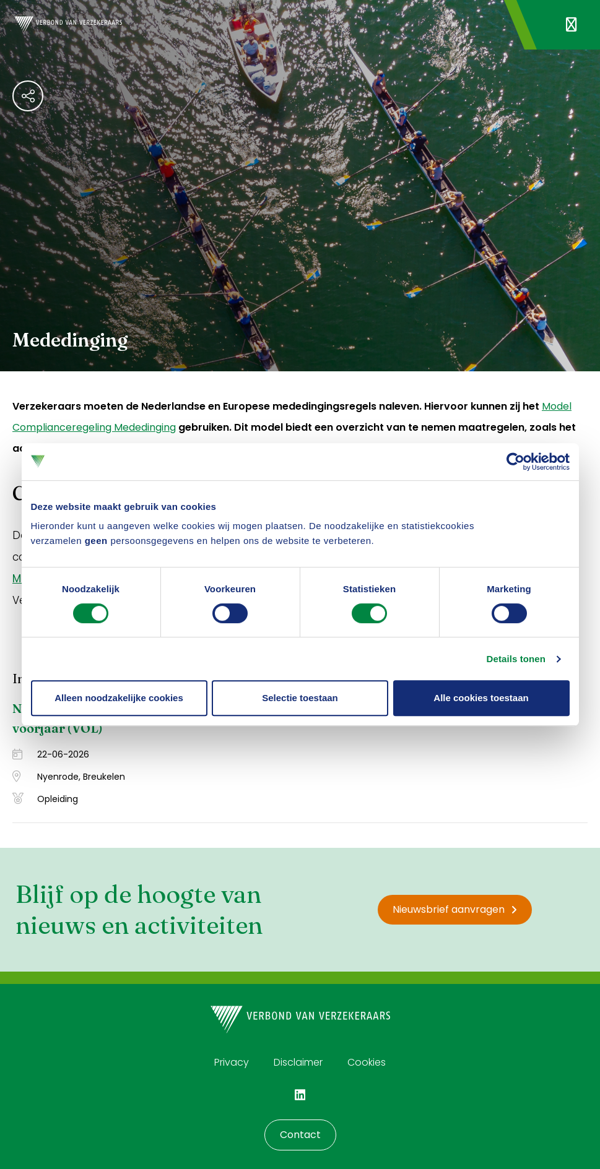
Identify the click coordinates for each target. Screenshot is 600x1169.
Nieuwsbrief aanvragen (455, 909)
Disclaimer (298, 1062)
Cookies (366, 1062)
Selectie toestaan (300, 697)
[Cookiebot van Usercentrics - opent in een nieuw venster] (515, 461)
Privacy (231, 1062)
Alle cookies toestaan (480, 697)
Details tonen (516, 659)
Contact (300, 1135)
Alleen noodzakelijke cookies (118, 697)
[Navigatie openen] (571, 25)
